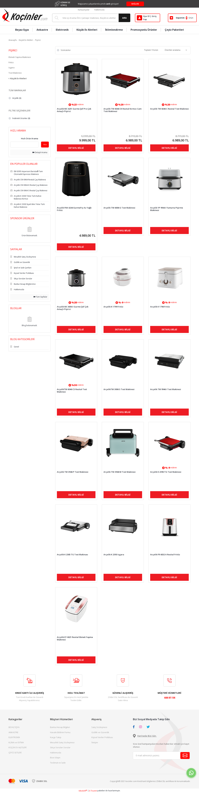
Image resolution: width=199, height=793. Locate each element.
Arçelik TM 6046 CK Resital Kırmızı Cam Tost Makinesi (122, 110)
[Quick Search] (24, 144)
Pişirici (38, 40)
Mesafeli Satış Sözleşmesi (62, 742)
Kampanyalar (84, 9)
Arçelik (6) (16, 98)
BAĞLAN (135, 3)
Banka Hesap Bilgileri (60, 727)
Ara (44, 144)
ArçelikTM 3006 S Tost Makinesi (119, 389)
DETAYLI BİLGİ (76, 147)
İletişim (94, 742)
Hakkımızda (99, 9)
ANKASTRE (13, 732)
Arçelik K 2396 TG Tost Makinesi (165, 472)
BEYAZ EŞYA (14, 727)
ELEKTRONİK (14, 737)
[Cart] (182, 18)
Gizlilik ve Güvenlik (100, 732)
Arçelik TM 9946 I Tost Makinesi (165, 389)
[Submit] (185, 755)
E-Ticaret (93, 790)
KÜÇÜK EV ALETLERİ (18, 747)
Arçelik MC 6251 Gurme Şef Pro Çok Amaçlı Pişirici (74, 110)
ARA (124, 17)
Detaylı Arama (39, 152)
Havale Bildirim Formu (60, 732)
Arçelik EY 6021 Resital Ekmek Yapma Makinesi (75, 638)
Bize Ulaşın (55, 757)
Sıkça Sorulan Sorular (60, 747)
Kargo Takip (55, 737)
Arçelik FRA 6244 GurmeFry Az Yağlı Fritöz (74, 208)
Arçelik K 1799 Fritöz (113, 306)
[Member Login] (147, 18)
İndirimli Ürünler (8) (21, 118)
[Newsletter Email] (161, 755)
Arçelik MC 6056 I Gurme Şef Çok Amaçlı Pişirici (72, 307)
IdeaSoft (83, 790)
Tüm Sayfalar (40, 296)
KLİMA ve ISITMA (16, 742)
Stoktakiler (66, 50)
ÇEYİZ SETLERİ (15, 752)
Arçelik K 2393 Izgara (114, 554)
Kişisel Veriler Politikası (102, 737)
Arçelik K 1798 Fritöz (160, 306)
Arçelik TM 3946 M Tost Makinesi (120, 472)
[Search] (91, 18)
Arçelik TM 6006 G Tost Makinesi (119, 207)
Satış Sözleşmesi (99, 727)
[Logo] (24, 15)
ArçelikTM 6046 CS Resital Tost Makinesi (72, 390)
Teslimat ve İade (58, 762)
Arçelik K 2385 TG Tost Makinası (72, 554)
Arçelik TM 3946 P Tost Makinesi (72, 472)
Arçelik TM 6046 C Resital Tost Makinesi (169, 109)
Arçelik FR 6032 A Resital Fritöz (165, 554)
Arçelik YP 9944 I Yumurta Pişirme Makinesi (166, 208)
